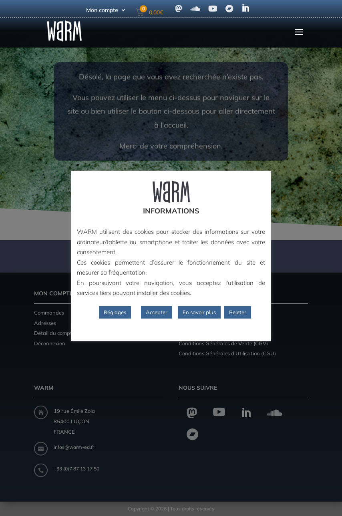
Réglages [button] (115, 312)
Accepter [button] (156, 312)
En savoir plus (199, 312)
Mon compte (102, 10)
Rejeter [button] (237, 312)
